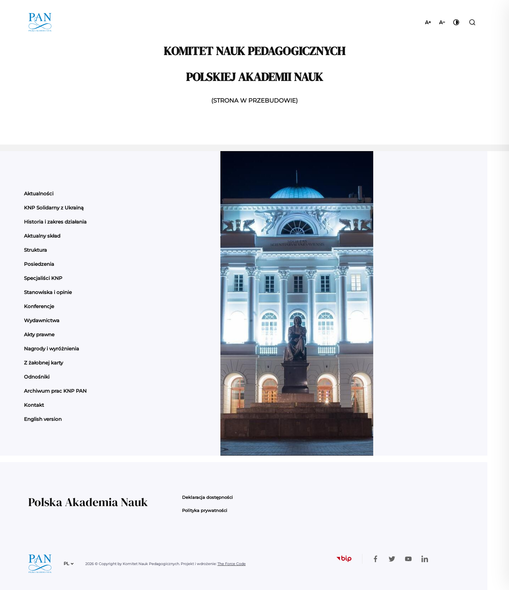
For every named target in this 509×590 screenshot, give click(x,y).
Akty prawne (39, 334)
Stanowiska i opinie (48, 292)
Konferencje (39, 306)
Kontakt (34, 405)
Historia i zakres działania (55, 222)
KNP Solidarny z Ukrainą (54, 208)
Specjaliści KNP (43, 278)
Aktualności (38, 193)
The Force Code (231, 563)
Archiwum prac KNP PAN (55, 391)
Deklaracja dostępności (207, 497)
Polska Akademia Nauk (88, 502)
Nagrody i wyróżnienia (51, 348)
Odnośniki (37, 377)
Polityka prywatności (204, 510)
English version (43, 419)
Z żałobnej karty (43, 363)
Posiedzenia (39, 264)
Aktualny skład (42, 236)
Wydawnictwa (41, 320)
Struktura (35, 250)
